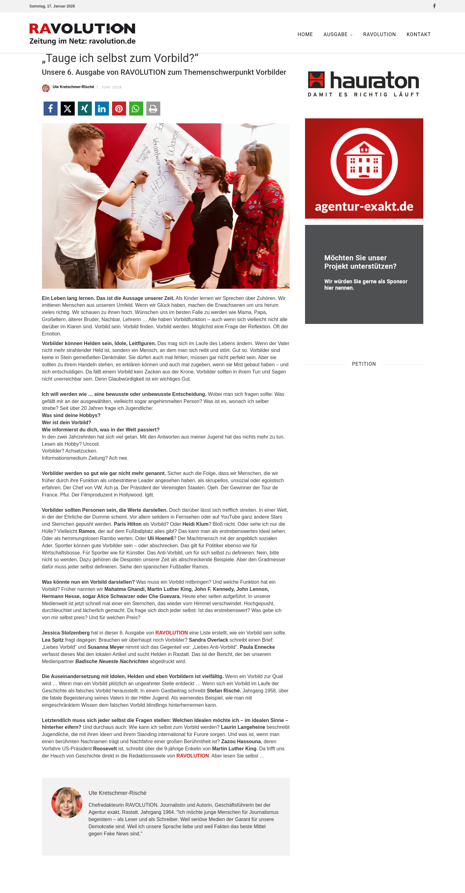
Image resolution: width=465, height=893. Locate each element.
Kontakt (419, 34)
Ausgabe (336, 34)
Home (305, 34)
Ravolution (379, 34)
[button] (51, 109)
